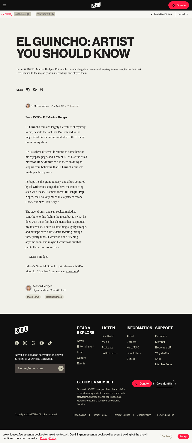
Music (105, 341)
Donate (179, 5)
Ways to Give (162, 353)
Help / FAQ (133, 347)
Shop (158, 358)
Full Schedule (110, 353)
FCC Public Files (164, 414)
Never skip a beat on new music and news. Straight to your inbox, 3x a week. (39, 356)
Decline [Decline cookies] (166, 436)
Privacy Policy (98, 414)
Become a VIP (163, 347)
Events (81, 363)
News (80, 340)
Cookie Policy (142, 414)
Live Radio (108, 336)
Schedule (183, 14)
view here (72, 271)
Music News (33, 297)
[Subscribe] (61, 368)
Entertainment (85, 346)
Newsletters (134, 353)
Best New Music (54, 297)
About (130, 336)
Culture (81, 357)
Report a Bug (79, 414)
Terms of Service (120, 414)
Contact (131, 358)
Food (80, 352)
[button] (22, 14)
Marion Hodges (38, 256)
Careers (131, 341)
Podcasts (107, 347)
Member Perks (163, 364)
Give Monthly (164, 383)
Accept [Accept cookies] (183, 436)
